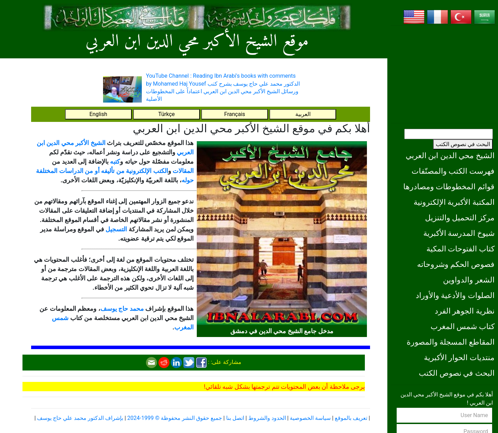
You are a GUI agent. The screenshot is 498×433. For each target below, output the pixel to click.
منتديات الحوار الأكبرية (459, 357)
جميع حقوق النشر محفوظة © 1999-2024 (174, 418)
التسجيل (116, 229)
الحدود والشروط (267, 418)
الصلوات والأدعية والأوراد (455, 295)
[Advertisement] (444, 74)
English (98, 114)
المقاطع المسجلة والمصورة (451, 341)
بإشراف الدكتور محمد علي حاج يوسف (80, 418)
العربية (303, 114)
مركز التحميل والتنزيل (460, 217)
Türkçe (166, 114)
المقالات (183, 170)
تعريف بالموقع (351, 418)
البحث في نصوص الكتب (463, 144)
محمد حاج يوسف (122, 308)
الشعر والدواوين (469, 279)
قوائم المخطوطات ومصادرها (449, 186)
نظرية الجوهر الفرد (465, 310)
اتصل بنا (235, 418)
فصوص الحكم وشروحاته (456, 264)
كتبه (115, 161)
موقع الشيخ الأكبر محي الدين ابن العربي (196, 41)
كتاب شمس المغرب (463, 326)
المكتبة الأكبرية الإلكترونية (454, 202)
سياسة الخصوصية (310, 418)
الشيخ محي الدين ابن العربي (450, 155)
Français (234, 114)
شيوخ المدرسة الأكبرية (459, 233)
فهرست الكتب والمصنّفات (453, 170)
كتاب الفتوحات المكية (460, 248)
